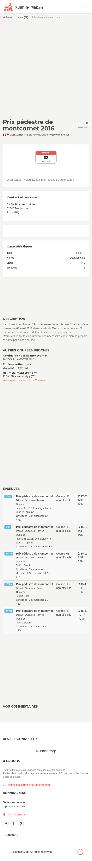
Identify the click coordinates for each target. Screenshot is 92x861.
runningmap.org (17, 814)
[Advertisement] (46, 68)
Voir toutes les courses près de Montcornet (24, 380)
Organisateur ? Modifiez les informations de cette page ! (40, 179)
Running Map (46, 751)
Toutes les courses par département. (29, 784)
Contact (11, 834)
